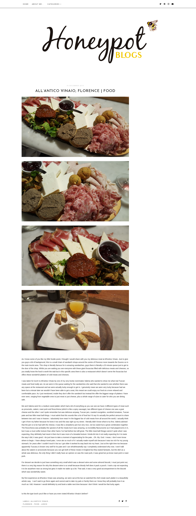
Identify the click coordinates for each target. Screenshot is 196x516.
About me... (37, 4)
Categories (54, 4)
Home (26, 4)
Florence (28, 504)
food (37, 504)
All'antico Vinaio (40, 501)
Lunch (44, 504)
